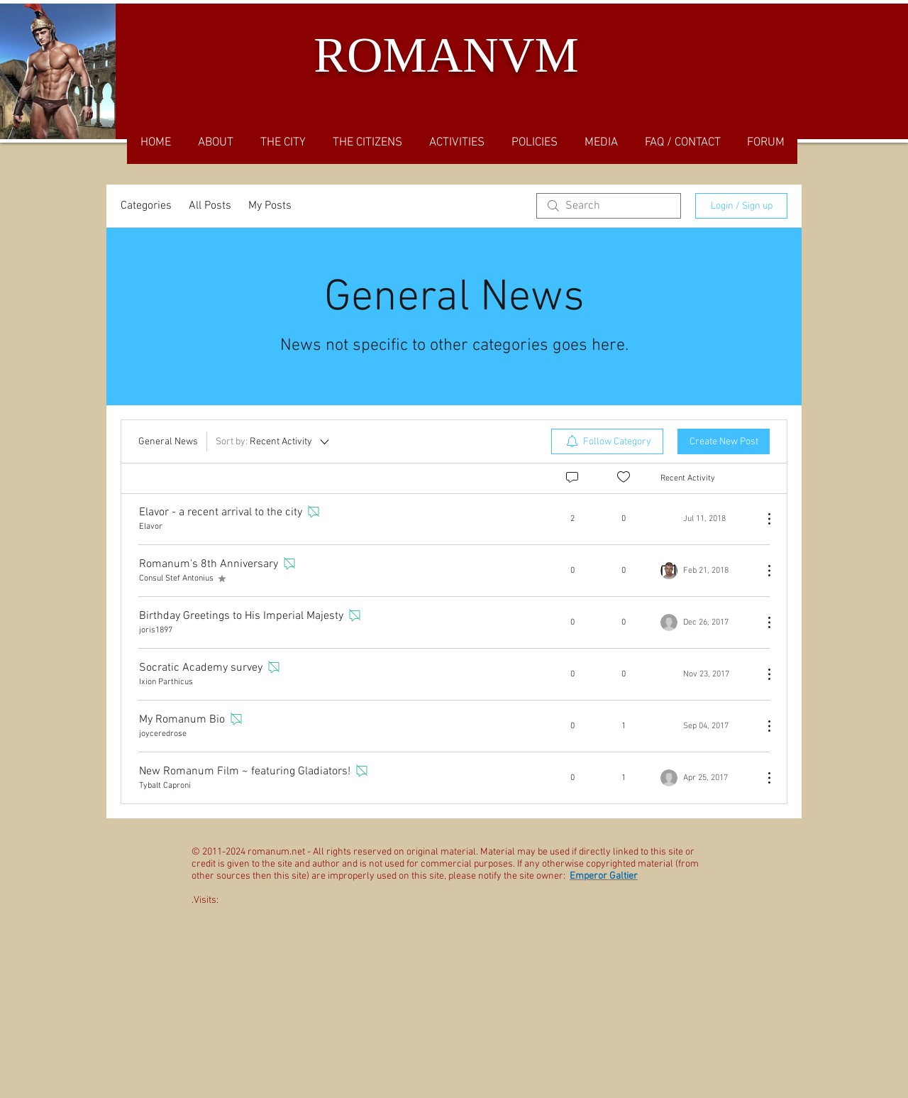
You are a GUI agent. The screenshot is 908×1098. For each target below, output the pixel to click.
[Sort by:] (273, 441)
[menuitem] (607, 441)
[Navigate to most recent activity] (706, 518)
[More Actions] (761, 518)
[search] (608, 206)
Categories (146, 206)
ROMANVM (446, 55)
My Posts (270, 206)
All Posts (210, 206)
